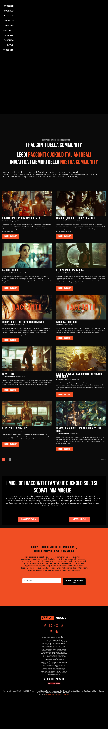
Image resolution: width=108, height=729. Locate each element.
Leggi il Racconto (11, 236)
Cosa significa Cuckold (85, 719)
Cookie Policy (46, 719)
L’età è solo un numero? (14, 428)
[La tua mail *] (41, 602)
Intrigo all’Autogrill (67, 322)
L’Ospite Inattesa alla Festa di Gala (21, 218)
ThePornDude (67, 720)
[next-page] (16, 459)
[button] (10, 6)
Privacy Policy (35, 719)
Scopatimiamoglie (46, 140)
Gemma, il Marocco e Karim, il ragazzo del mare (78, 429)
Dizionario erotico (69, 719)
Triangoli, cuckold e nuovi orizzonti (75, 218)
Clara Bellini (5, 221)
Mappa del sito (57, 719)
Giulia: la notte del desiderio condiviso (23, 322)
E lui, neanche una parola (70, 270)
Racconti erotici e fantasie (52, 720)
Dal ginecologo (10, 270)
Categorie (53, 140)
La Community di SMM (62, 221)
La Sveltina (8, 374)
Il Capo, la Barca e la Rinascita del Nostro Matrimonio (79, 375)
